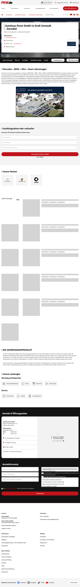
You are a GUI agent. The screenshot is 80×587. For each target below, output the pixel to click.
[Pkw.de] (2, 15)
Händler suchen (6, 528)
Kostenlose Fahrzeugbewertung (49, 519)
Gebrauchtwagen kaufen (8, 525)
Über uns (17, 60)
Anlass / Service (59, 469)
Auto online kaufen (54, 8)
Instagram (33, 582)
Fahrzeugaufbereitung (59, 471)
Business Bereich (46, 2)
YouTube (51, 582)
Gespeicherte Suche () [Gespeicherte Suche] (61, 2)
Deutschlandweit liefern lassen (20, 521)
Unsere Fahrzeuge (7, 60)
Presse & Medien (6, 557)
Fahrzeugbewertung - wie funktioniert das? (13, 542)
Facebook (23, 582)
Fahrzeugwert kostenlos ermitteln (40, 154)
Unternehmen (5, 554)
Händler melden (8, 447)
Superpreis (4, 545)
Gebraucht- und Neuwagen (20, 517)
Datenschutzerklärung (11, 488)
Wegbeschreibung (10, 46)
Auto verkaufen (44, 516)
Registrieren (43, 542)
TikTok (42, 582)
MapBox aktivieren (59, 440)
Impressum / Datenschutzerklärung (12, 451)
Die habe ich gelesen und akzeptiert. (18, 488)
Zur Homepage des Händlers (11, 438)
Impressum (4, 572)
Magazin (3, 539)
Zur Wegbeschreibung (9, 442)
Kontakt (46, 60)
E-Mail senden (9, 40)
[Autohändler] (9, 14)
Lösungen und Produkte (47, 539)
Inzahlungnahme (57, 60)
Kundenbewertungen (36, 60)
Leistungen (25, 60)
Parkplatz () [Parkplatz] (74, 2)
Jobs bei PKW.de (6, 560)
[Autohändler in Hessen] (20, 14)
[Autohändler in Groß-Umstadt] (35, 14)
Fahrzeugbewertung (40, 8)
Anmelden (43, 536)
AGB (2, 566)
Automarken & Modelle (8, 536)
